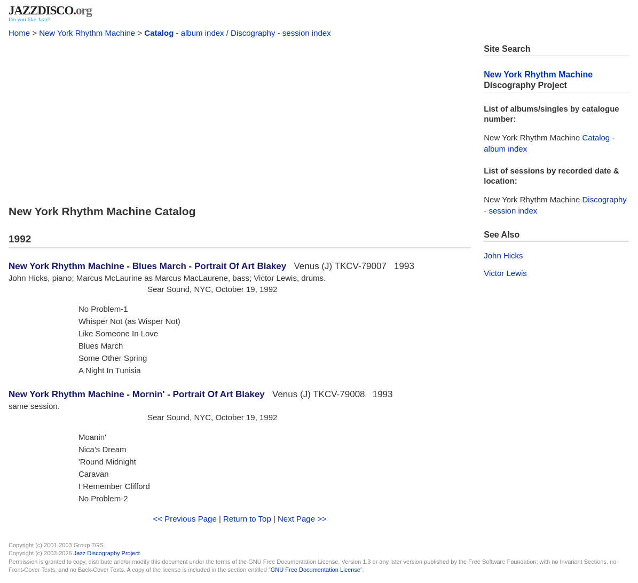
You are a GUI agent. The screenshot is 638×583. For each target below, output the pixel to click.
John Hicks (503, 255)
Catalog (159, 32)
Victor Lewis (505, 273)
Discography (253, 32)
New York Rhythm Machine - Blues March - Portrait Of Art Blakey (147, 266)
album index (202, 32)
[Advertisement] (240, 118)
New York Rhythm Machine (87, 32)
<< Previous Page (185, 518)
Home (19, 32)
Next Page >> (302, 518)
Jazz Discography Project (107, 553)
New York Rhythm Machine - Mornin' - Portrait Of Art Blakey (137, 394)
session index (306, 32)
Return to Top (247, 518)
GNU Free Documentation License (315, 569)
